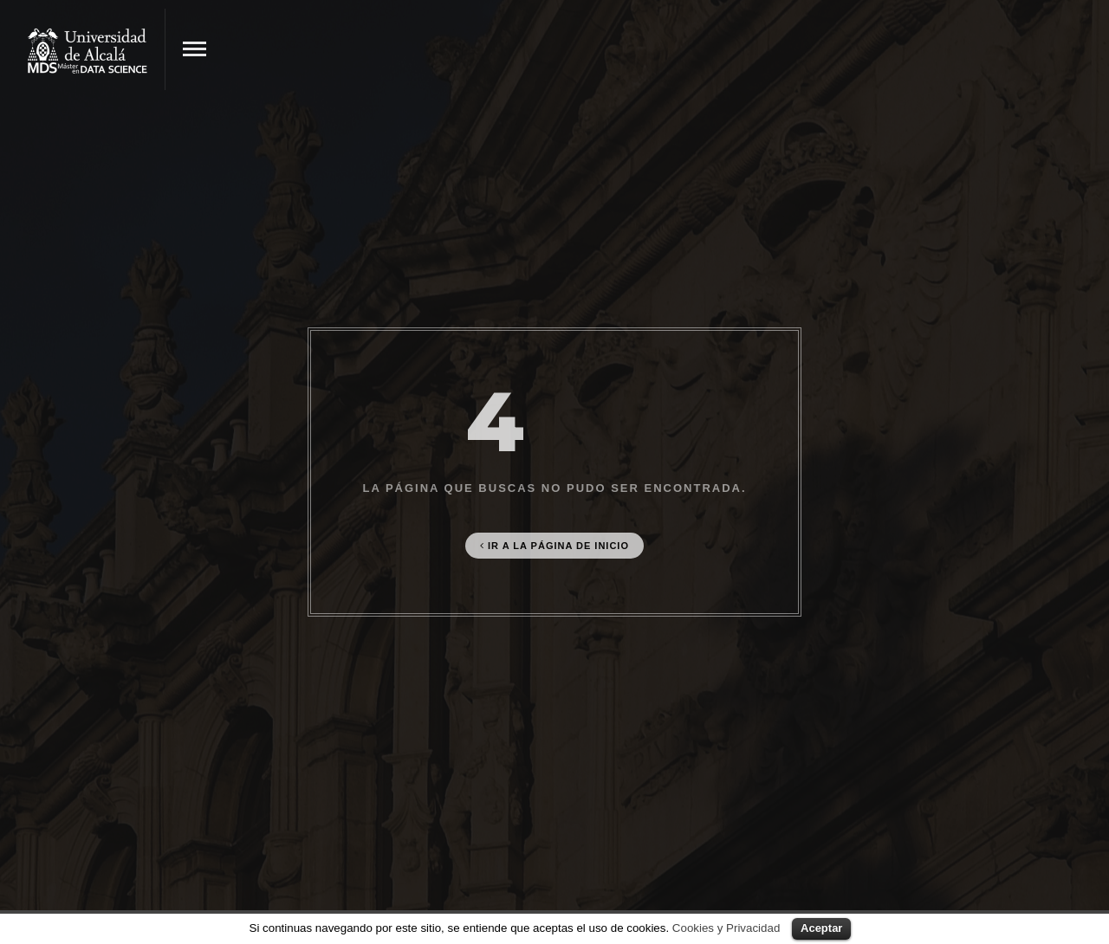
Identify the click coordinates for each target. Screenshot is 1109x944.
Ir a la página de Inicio (554, 545)
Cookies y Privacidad (726, 927)
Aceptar (821, 927)
